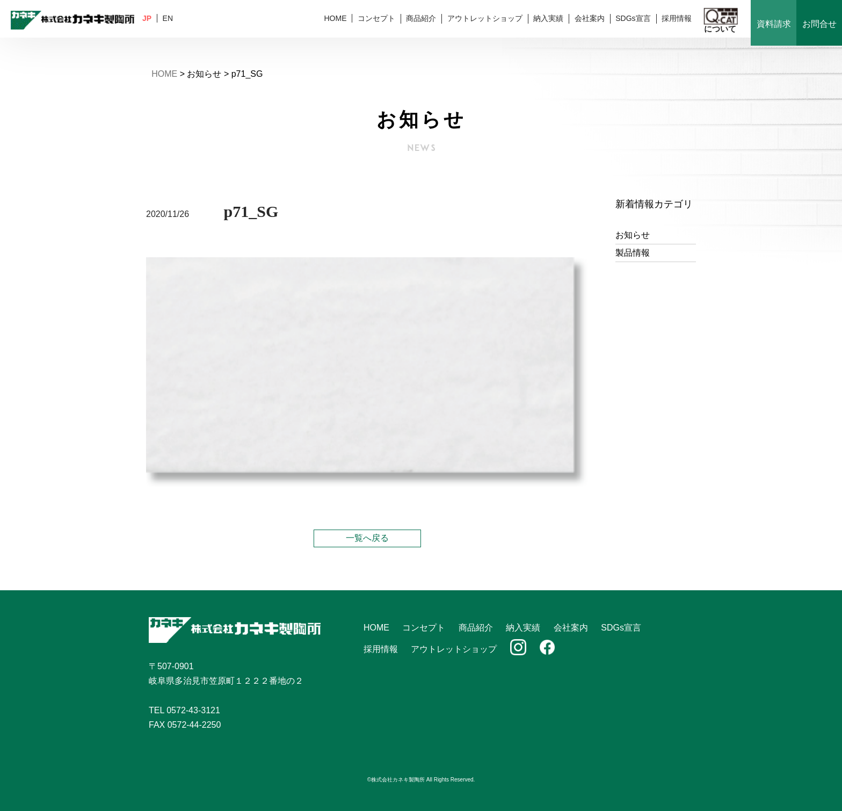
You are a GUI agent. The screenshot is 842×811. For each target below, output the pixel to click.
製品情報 (632, 252)
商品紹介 (421, 18)
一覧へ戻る (367, 537)
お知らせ (632, 235)
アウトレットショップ (484, 18)
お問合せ (819, 23)
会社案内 (590, 18)
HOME (335, 18)
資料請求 (774, 23)
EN (168, 18)
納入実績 (548, 18)
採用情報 (677, 18)
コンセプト (376, 18)
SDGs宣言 (632, 18)
